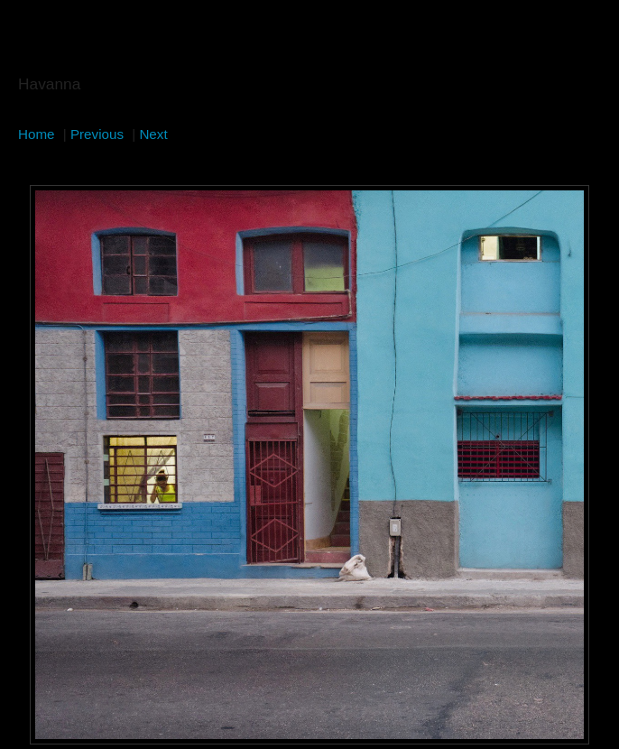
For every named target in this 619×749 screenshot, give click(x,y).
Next (153, 134)
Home (36, 134)
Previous (97, 134)
